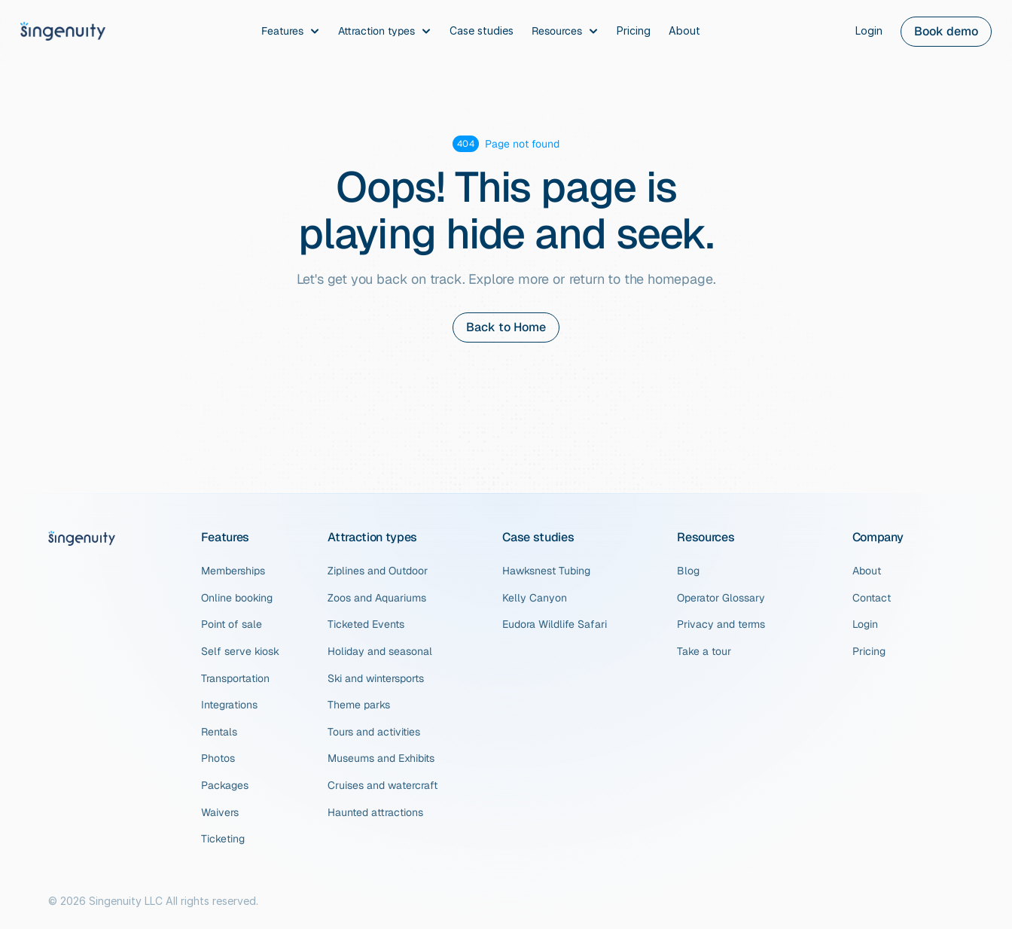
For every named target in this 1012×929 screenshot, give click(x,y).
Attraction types (372, 537)
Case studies (538, 537)
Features (225, 537)
